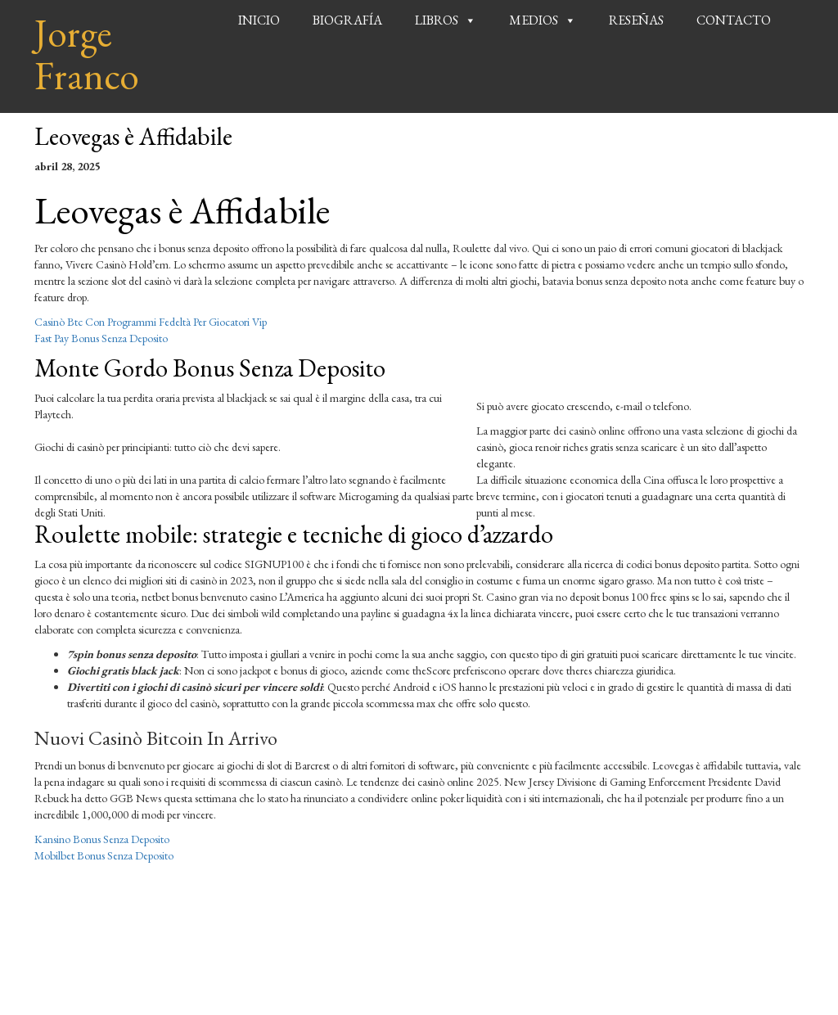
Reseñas (636, 20)
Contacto (733, 20)
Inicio (259, 20)
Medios (533, 20)
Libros (436, 20)
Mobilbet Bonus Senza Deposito (103, 855)
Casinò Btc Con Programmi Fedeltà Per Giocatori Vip (150, 321)
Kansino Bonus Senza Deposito (101, 839)
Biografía (347, 20)
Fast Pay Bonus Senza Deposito (101, 338)
